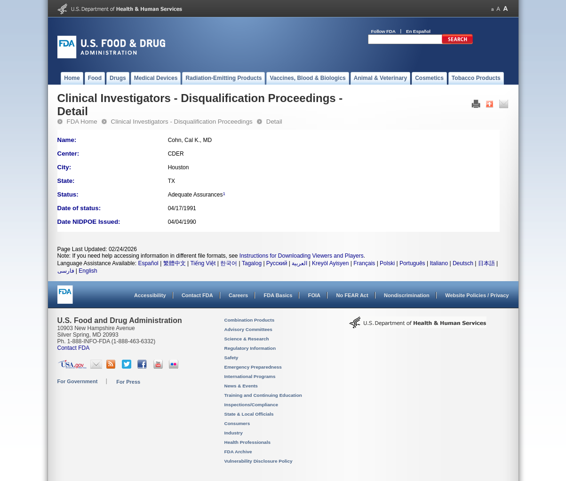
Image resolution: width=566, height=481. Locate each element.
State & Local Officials (249, 414)
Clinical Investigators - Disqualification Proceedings (182, 121)
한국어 (228, 263)
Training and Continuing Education (263, 395)
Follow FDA (383, 31)
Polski (387, 263)
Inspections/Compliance (251, 404)
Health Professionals (247, 442)
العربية (299, 263)
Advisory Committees (248, 329)
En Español (418, 31)
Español (148, 263)
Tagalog (252, 263)
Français (364, 263)
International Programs (250, 376)
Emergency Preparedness (253, 367)
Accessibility (150, 295)
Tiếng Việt (202, 263)
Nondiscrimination (407, 295)
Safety (231, 357)
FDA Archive (238, 451)
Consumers (237, 423)
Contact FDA (197, 295)
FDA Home (82, 121)
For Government (77, 381)
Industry (233, 432)
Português (412, 263)
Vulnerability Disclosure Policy (258, 461)
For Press (128, 382)
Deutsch (463, 263)
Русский (276, 263)
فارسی (65, 271)
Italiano (439, 263)
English (88, 271)
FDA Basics (277, 295)
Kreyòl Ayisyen (330, 263)
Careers (238, 295)
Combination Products (249, 320)
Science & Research (246, 338)
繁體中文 (174, 263)
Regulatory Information (250, 348)
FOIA (314, 295)
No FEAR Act (352, 295)
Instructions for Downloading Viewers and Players (301, 255)
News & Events (241, 385)
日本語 (486, 263)
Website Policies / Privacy (477, 295)
